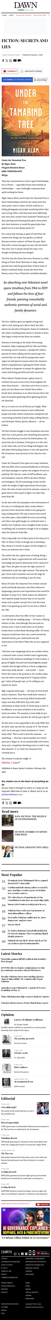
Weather (4, 1289)
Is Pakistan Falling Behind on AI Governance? (26, 1237)
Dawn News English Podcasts (15, 1204)
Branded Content (32, 1268)
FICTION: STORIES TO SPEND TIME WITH (31, 833)
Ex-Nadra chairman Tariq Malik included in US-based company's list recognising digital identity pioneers (28, 933)
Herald (4, 1310)
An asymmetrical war (23, 1081)
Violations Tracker (23, 15)
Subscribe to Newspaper (35, 1258)
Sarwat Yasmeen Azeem (11, 55)
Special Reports (32, 1292)
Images (28, 1289)
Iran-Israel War (39, 15)
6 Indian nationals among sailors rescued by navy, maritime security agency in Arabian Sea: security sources (28, 890)
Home (4, 15)
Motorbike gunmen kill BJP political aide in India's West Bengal (23, 960)
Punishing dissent (9, 1138)
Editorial (8, 1098)
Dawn (28, 1283)
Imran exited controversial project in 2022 (27, 904)
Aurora (28, 1295)
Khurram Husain (20, 1043)
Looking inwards (8, 1172)
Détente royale (21, 1053)
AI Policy (4, 1268)
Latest (11, 15)
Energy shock (14, 924)
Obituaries (30, 1274)
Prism (28, 1286)
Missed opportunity (10, 1122)
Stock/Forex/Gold (8, 1286)
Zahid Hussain (19, 1086)
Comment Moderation (9, 1277)
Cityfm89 (4, 1307)
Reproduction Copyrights (36, 1262)
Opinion (7, 1014)
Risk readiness (20, 1067)
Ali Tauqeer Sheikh (21, 1024)
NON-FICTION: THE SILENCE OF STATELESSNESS (30, 817)
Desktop (4, 1292)
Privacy (4, 1274)
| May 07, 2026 (25, 10)
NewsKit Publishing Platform (35, 1307)
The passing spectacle (24, 1038)
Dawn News (30, 1298)
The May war (7, 1153)
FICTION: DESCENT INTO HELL (32, 847)
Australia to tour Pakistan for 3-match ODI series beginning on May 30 (23, 989)
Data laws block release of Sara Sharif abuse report (24, 1003)
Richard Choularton (21, 1072)
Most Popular (11, 874)
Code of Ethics (7, 1265)
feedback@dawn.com (12, 794)
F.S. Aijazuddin (19, 1057)
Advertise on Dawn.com (35, 1265)
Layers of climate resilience (28, 1019)
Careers (29, 1271)
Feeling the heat (8, 1187)
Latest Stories (11, 953)
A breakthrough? (9, 1107)
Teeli (3, 1313)
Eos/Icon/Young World (9, 1304)
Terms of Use (6, 1271)
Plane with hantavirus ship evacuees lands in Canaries (25, 996)
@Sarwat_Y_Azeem (10, 762)
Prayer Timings (7, 1283)
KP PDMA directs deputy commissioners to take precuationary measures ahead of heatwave (23, 969)
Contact (4, 1258)
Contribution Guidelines (10, 1262)
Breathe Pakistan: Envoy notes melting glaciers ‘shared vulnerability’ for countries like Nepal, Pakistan (22, 979)
